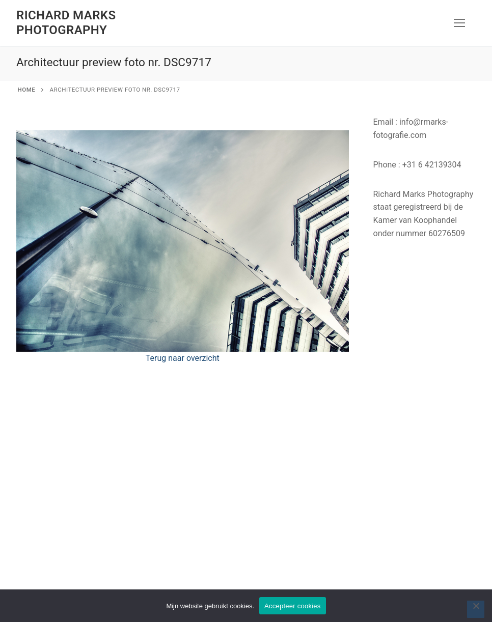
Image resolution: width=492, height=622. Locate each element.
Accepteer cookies (292, 606)
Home (27, 89)
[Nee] (475, 609)
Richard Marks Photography (66, 22)
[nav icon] (459, 23)
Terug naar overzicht (183, 358)
